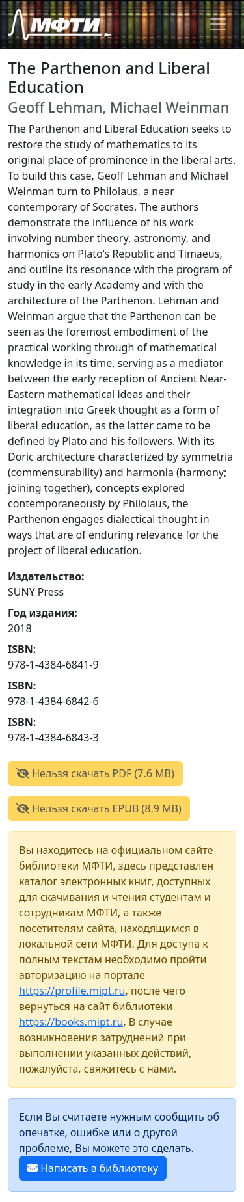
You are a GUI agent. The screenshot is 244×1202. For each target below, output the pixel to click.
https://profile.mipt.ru (72, 990)
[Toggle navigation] (218, 24)
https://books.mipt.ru (71, 1022)
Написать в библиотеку (92, 1168)
